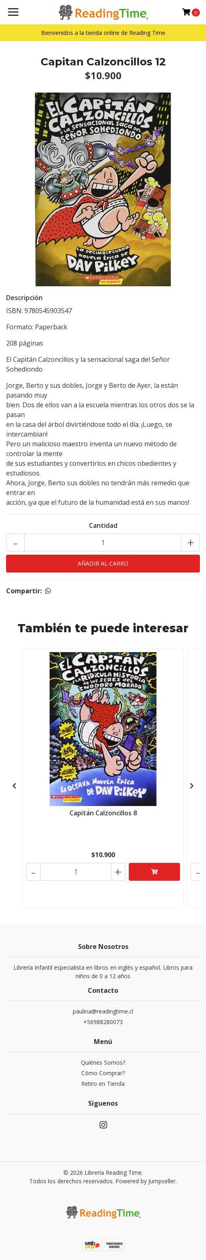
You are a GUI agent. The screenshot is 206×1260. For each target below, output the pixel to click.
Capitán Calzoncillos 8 (103, 812)
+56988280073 (103, 1022)
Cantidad (103, 525)
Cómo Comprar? (103, 1073)
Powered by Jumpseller (145, 1181)
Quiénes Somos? (103, 1062)
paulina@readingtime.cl (103, 1011)
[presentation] (14, 786)
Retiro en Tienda (103, 1083)
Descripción (24, 297)
